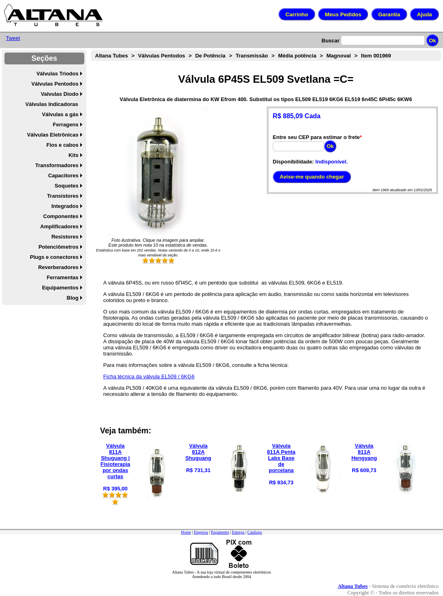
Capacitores (63, 175)
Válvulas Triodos (57, 74)
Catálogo (254, 532)
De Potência (210, 56)
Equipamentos (60, 288)
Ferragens (66, 124)
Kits (73, 155)
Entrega (238, 532)
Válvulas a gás (60, 114)
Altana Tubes (111, 56)
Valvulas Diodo (59, 94)
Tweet (13, 38)
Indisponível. (332, 162)
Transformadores (57, 165)
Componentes (61, 216)
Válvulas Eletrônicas (52, 135)
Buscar (331, 41)
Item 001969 (376, 56)
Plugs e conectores (54, 257)
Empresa (201, 532)
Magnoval (339, 56)
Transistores (62, 196)
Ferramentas (63, 277)
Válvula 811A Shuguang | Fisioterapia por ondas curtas (115, 461)
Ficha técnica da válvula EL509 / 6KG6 (149, 376)
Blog (73, 298)
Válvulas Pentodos (55, 84)
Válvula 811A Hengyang (364, 452)
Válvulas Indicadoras (51, 104)
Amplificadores (59, 226)
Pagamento (220, 532)
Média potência (297, 56)
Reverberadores (58, 267)
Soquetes (67, 186)
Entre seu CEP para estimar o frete (316, 137)
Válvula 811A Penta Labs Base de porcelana (281, 458)
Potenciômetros (58, 247)
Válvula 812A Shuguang (198, 452)
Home (186, 532)
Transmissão (252, 56)
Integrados (64, 206)
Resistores (64, 237)
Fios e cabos (62, 145)
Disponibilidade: (293, 162)
